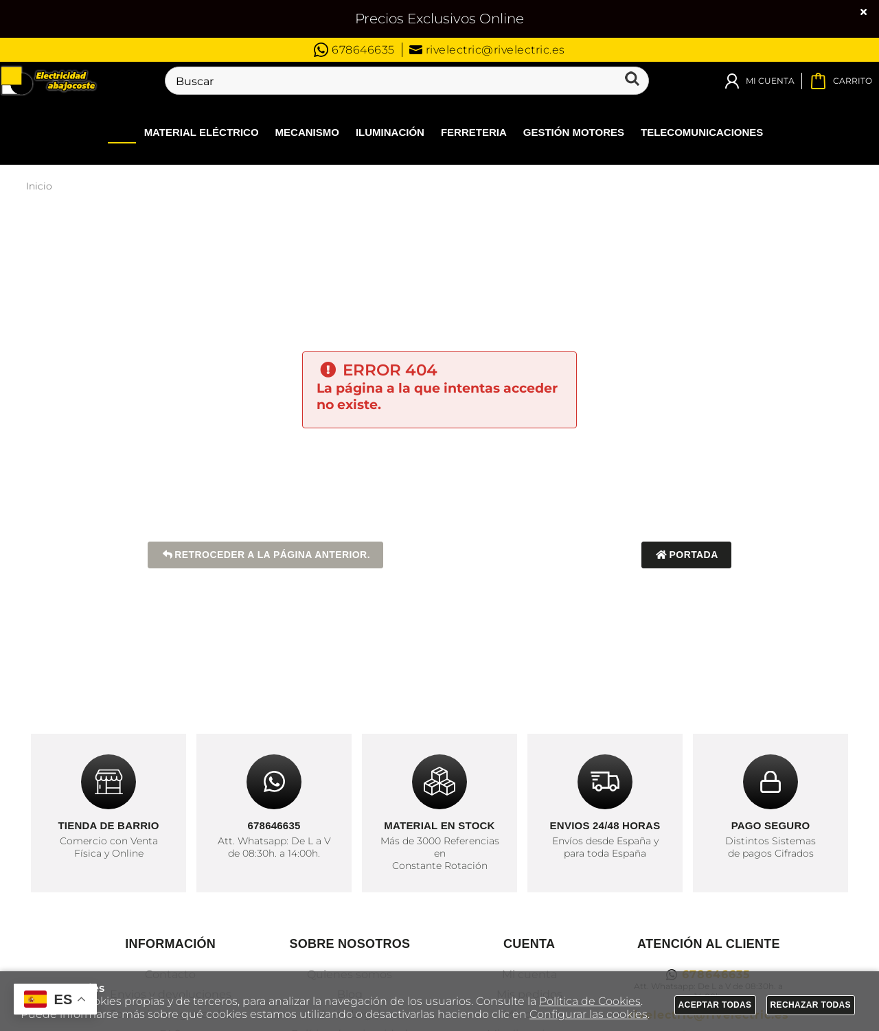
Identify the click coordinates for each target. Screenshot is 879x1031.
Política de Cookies (590, 1001)
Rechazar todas (811, 1005)
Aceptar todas (715, 1005)
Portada (686, 555)
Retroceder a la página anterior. (265, 555)
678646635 (354, 50)
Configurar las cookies (588, 1014)
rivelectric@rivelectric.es (487, 49)
